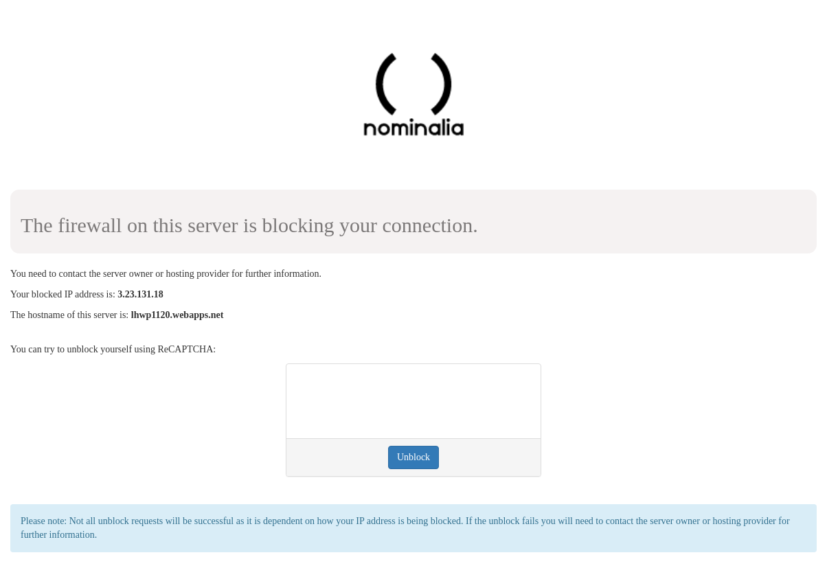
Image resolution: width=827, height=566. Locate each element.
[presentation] (401, 401)
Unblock (413, 457)
